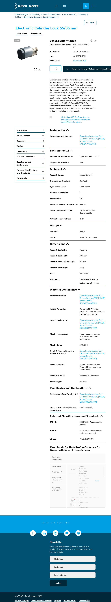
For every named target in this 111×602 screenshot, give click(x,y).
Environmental (31, 135)
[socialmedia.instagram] (55, 533)
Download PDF (79, 60)
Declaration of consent (41, 600)
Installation (31, 130)
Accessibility (84, 600)
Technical (31, 140)
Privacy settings (22, 600)
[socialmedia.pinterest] (78, 533)
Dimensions (31, 151)
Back (90, 22)
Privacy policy (70, 600)
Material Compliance (31, 156)
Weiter (58, 583)
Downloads (36, 33)
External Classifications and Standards (31, 171)
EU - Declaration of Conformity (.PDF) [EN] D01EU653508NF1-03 (84, 507)
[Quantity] (55, 68)
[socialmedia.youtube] (67, 533)
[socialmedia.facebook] (33, 533)
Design (31, 146)
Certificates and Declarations (31, 163)
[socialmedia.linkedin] (44, 533)
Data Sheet (22, 33)
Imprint (57, 600)
